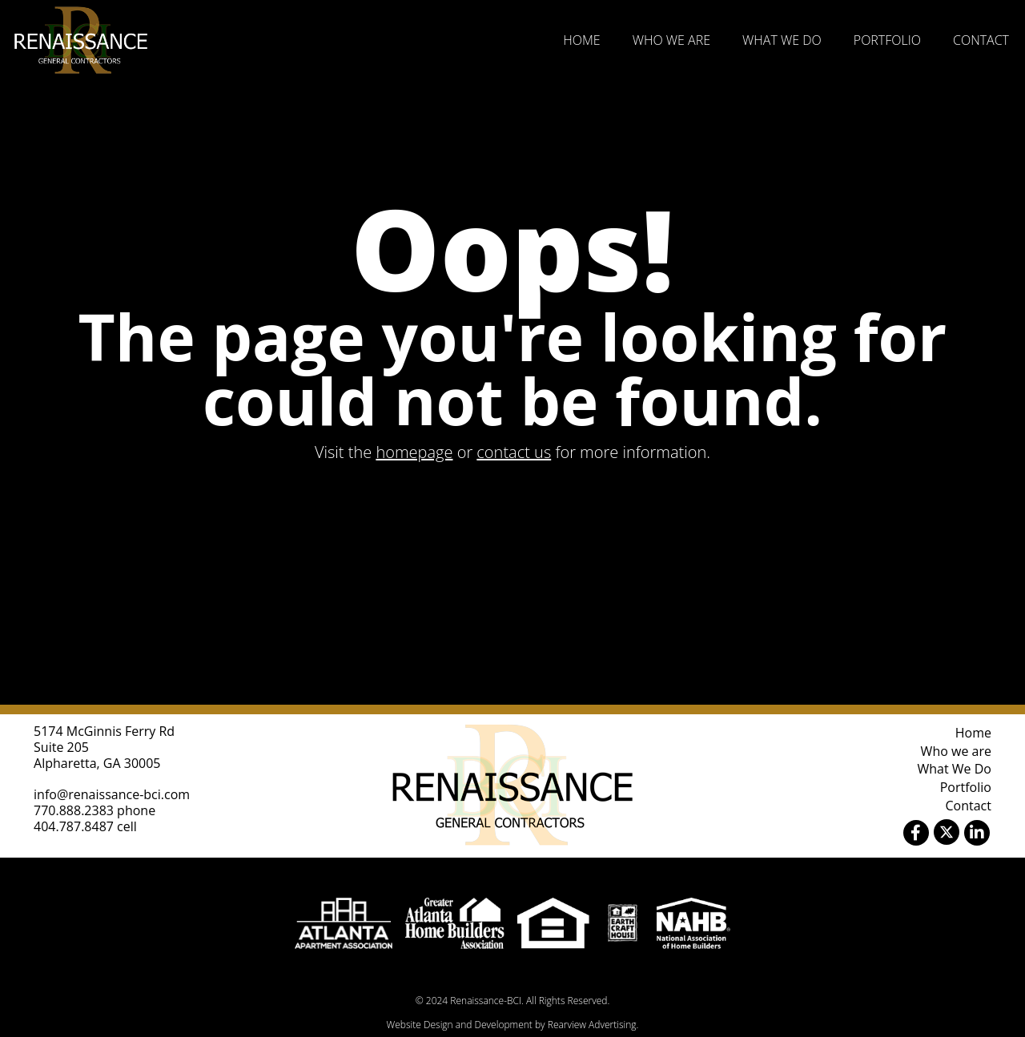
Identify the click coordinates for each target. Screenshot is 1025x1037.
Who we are (671, 40)
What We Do (782, 40)
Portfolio (887, 40)
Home (581, 40)
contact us (513, 452)
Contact (981, 40)
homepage (414, 452)
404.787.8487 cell (85, 826)
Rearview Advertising (592, 1024)
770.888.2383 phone (94, 810)
